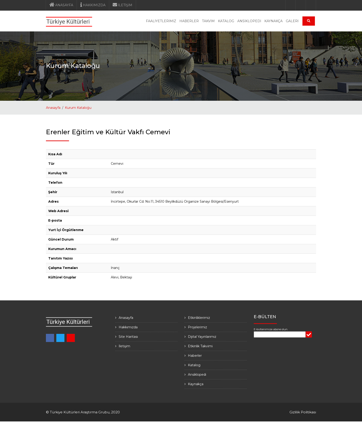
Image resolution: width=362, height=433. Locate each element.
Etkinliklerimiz (199, 318)
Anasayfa (53, 108)
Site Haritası (128, 337)
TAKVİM (208, 21)
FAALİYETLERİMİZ (161, 21)
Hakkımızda (128, 327)
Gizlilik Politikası (303, 412)
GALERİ (292, 21)
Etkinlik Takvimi (200, 346)
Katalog (194, 365)
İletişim (124, 346)
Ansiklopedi (197, 374)
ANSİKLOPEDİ (249, 21)
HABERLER (189, 21)
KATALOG (226, 21)
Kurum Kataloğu (78, 108)
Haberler (195, 356)
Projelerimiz (197, 327)
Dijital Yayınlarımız (202, 337)
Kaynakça (195, 384)
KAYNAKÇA (273, 21)
